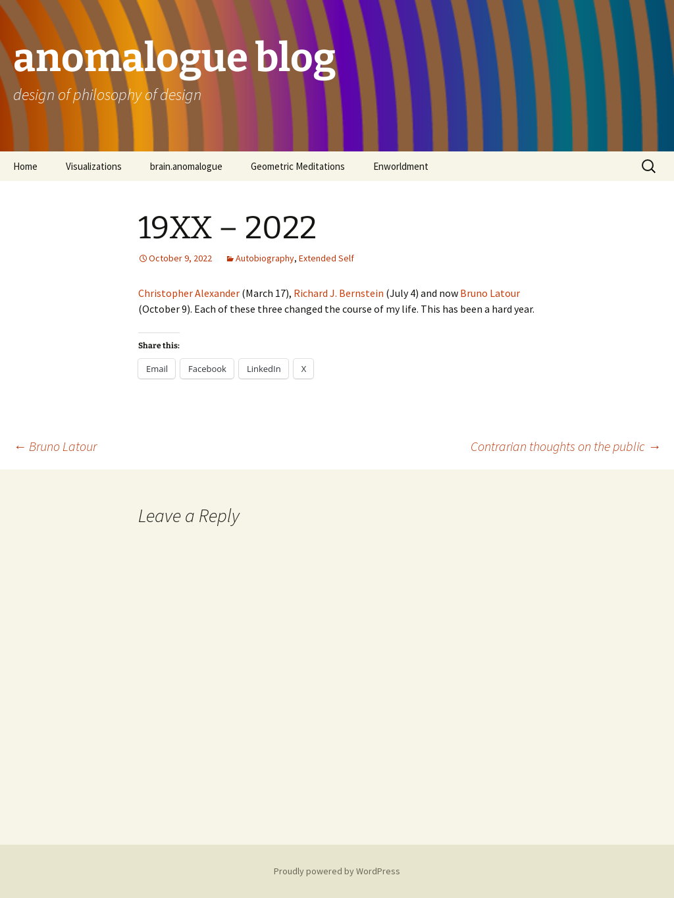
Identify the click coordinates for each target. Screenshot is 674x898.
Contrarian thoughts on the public (566, 446)
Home (25, 166)
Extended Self (326, 258)
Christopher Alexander (189, 293)
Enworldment (400, 166)
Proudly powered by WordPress (337, 871)
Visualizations (94, 166)
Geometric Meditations (298, 166)
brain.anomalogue (186, 166)
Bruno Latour (490, 293)
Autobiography (265, 258)
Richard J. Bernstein (339, 293)
